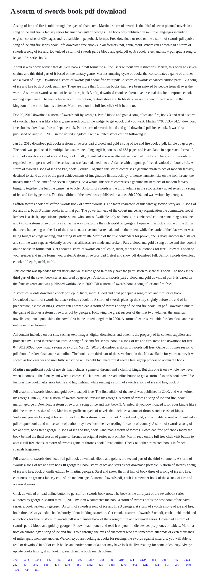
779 (15, 559)
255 (70, 559)
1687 (91, 559)
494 (57, 564)
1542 (35, 564)
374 (132, 559)
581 (79, 564)
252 (15, 564)
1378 (26, 559)
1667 (165, 559)
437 (59, 559)
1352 (90, 564)
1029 (16, 569)
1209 (143, 559)
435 (27, 569)
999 (80, 559)
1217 (146, 564)
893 (37, 569)
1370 (123, 564)
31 (111, 559)
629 (101, 564)
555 (46, 564)
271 (177, 564)
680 (49, 559)
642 (135, 564)
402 (157, 564)
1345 (38, 559)
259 (121, 559)
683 (154, 559)
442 (176, 559)
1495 (188, 564)
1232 (187, 559)
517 (167, 564)
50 (25, 564)
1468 (112, 564)
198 (102, 559)
